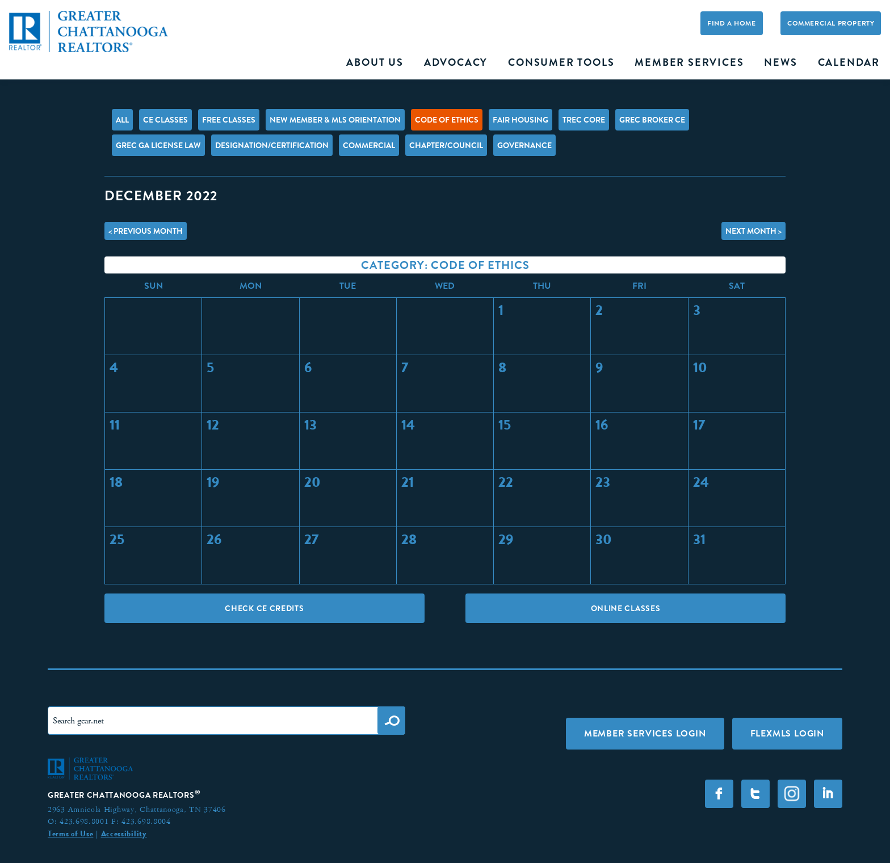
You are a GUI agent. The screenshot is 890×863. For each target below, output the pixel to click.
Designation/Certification (272, 145)
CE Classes (165, 120)
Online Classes (626, 608)
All (122, 120)
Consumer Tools (561, 62)
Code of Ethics (446, 120)
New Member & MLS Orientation (335, 120)
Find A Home (731, 23)
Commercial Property (830, 23)
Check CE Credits (264, 608)
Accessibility (124, 833)
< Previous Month (145, 231)
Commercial (369, 145)
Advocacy (456, 62)
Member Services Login (645, 733)
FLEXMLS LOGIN (787, 733)
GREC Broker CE (652, 120)
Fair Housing (520, 120)
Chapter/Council (446, 145)
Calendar (849, 62)
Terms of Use (70, 833)
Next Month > (753, 231)
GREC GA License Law (158, 145)
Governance (524, 145)
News (780, 62)
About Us (374, 62)
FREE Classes (228, 120)
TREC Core (583, 120)
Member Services (689, 62)
